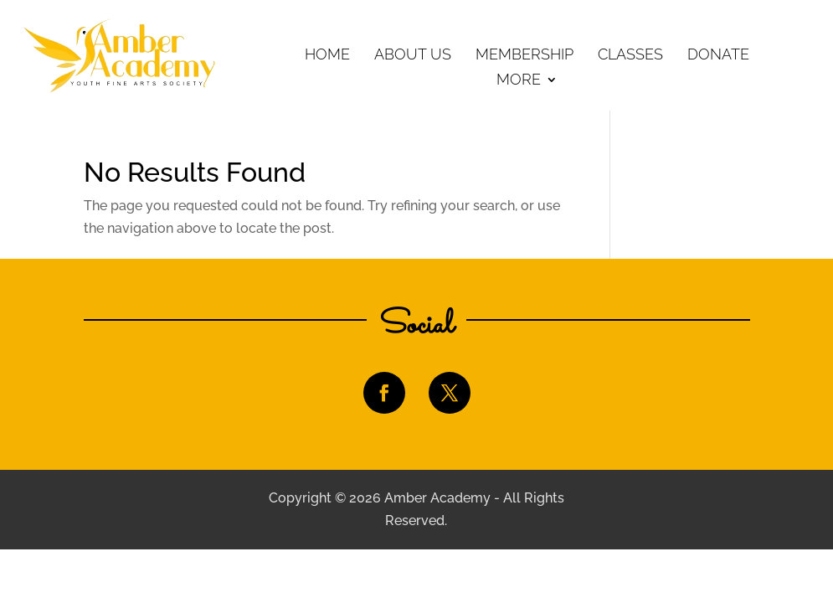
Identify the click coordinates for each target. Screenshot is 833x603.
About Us (412, 56)
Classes (630, 56)
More (518, 81)
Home (327, 56)
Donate (718, 56)
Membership (524, 56)
